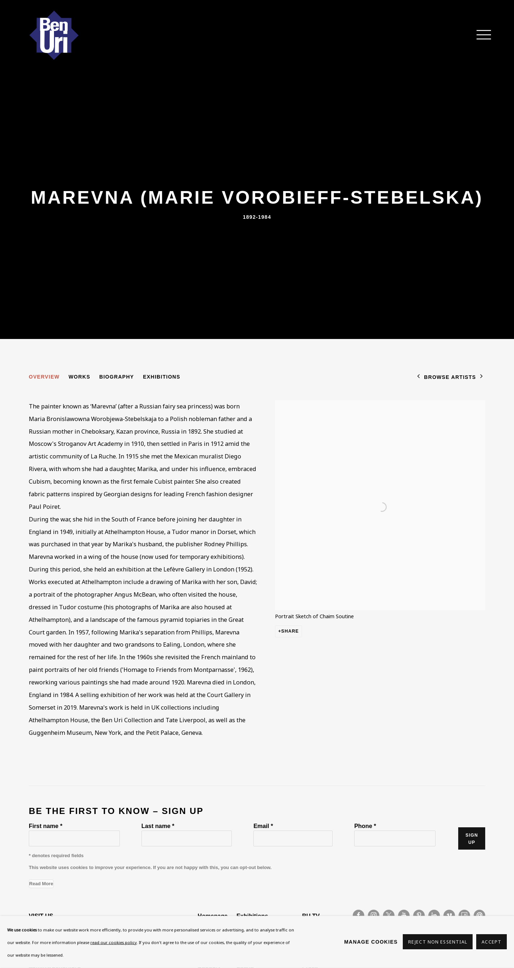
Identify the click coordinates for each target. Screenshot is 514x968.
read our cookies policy (113, 942)
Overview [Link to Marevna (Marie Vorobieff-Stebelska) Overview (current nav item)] (44, 377)
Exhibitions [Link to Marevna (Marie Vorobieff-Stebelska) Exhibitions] (161, 377)
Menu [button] (479, 35)
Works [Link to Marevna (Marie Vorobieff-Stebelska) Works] (79, 377)
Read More (41, 883)
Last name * (157, 826)
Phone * (365, 826)
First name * (45, 826)
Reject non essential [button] (437, 942)
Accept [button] (491, 942)
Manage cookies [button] (371, 942)
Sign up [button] (471, 839)
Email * (263, 826)
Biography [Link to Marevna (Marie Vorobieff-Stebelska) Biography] (116, 377)
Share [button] (290, 631)
